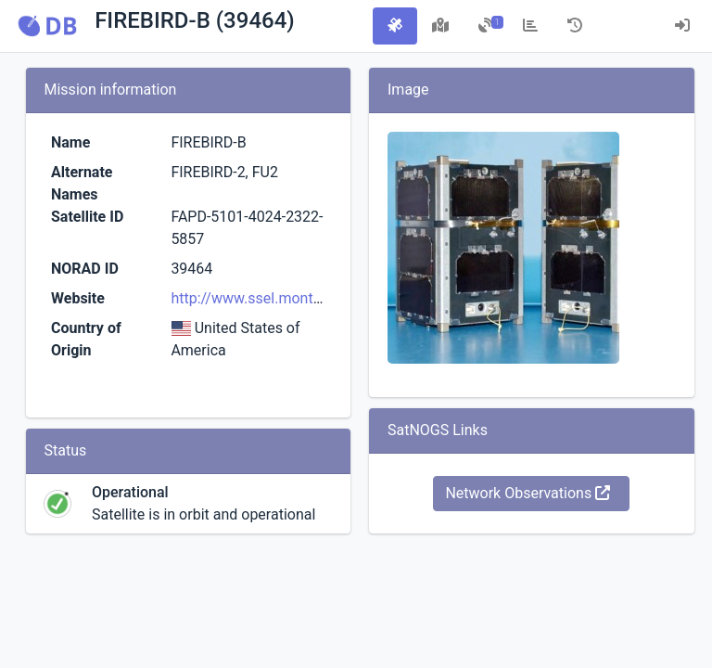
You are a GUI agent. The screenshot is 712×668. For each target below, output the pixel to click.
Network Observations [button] (527, 493)
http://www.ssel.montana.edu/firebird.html (311, 298)
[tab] (395, 26)
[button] (47, 26)
